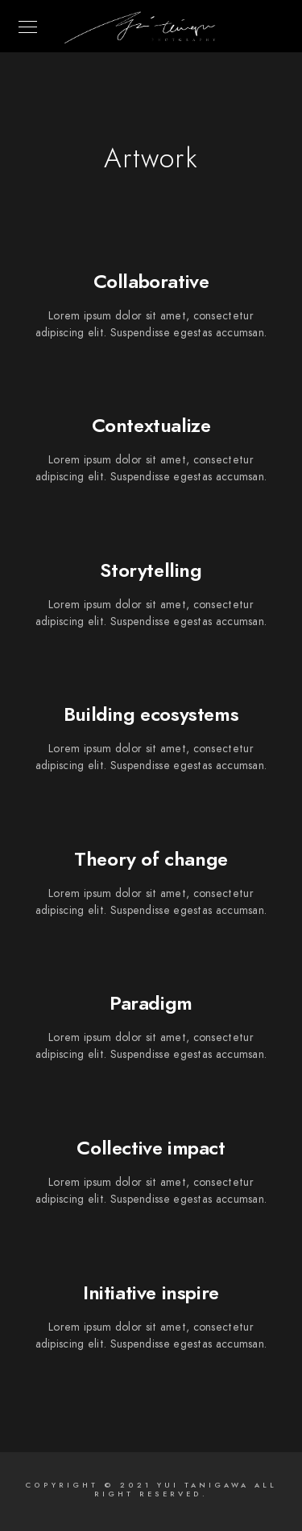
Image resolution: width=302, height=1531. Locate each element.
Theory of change (151, 859)
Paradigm (151, 1003)
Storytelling (150, 570)
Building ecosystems (151, 714)
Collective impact (151, 1147)
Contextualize (151, 425)
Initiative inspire (151, 1292)
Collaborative (151, 281)
